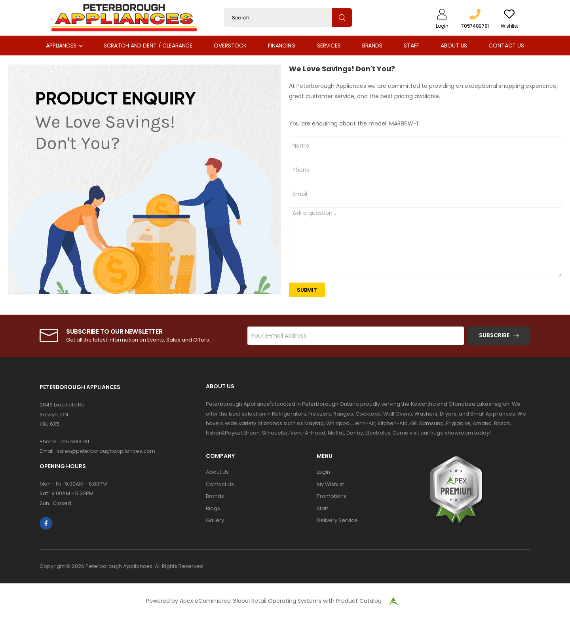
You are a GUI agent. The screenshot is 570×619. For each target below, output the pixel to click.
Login (323, 472)
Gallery (215, 520)
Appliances (61, 45)
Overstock (230, 45)
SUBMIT (307, 290)
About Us (454, 45)
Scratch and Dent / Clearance (148, 45)
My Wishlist (330, 484)
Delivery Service (337, 520)
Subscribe (494, 335)
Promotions (331, 496)
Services (329, 45)
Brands (372, 45)
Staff (411, 45)
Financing (282, 45)
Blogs (213, 508)
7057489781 (74, 441)
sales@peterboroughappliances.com (106, 451)
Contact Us (506, 45)
